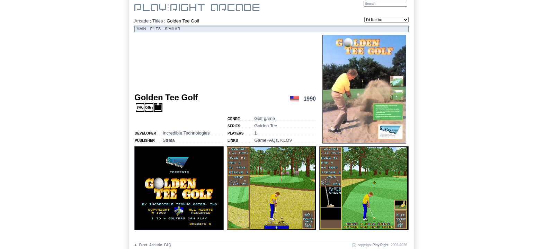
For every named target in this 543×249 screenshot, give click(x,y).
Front (143, 245)
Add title (155, 245)
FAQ (167, 245)
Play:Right (381, 245)
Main (141, 29)
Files (155, 29)
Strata (169, 140)
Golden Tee (265, 125)
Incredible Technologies (186, 133)
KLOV (286, 140)
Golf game (264, 118)
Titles (157, 21)
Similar (172, 29)
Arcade (141, 21)
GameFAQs (266, 140)
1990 (309, 99)
